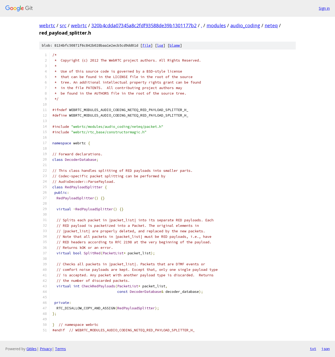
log (160, 45)
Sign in (324, 8)
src (63, 25)
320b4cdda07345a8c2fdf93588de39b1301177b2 (144, 25)
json (325, 348)
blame (175, 45)
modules (216, 25)
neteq (271, 25)
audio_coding (245, 25)
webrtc (47, 25)
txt (313, 348)
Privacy (46, 348)
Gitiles (31, 348)
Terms (60, 348)
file (146, 45)
